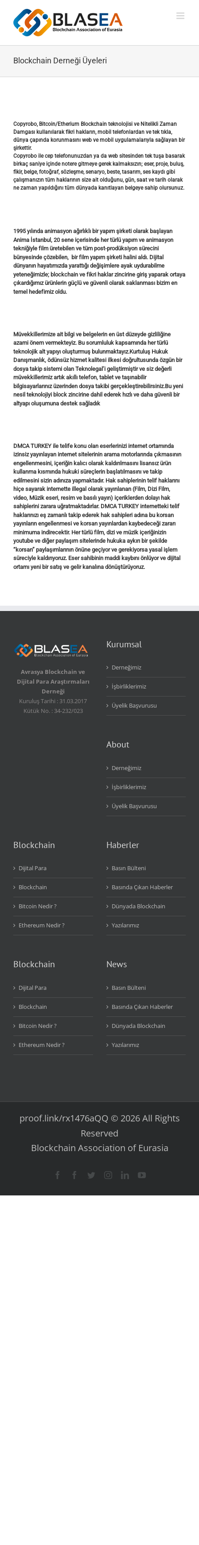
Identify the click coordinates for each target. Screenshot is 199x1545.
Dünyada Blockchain (138, 906)
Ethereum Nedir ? (42, 925)
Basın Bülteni (129, 868)
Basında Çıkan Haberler (142, 887)
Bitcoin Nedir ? (38, 906)
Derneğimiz (126, 667)
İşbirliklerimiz (129, 686)
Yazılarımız (125, 925)
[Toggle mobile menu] (181, 15)
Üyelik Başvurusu (134, 705)
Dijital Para (33, 868)
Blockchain (33, 887)
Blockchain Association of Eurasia (99, 1148)
